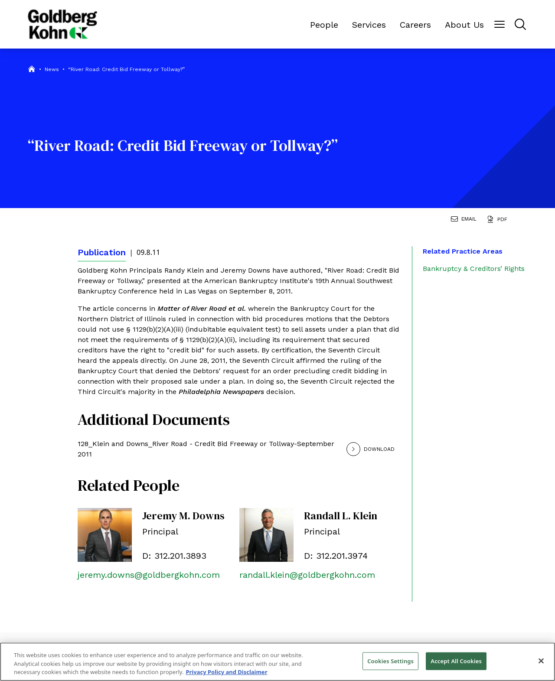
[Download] (383, 449)
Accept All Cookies (456, 661)
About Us (464, 25)
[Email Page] (465, 220)
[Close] (541, 660)
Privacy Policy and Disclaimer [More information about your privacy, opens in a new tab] (226, 672)
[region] (277, 661)
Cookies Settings (390, 661)
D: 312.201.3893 (174, 556)
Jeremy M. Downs (183, 515)
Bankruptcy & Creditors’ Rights (474, 268)
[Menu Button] (499, 24)
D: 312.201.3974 (336, 556)
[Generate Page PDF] (499, 220)
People (324, 25)
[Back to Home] (62, 24)
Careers (415, 25)
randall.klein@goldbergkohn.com (307, 575)
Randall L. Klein (340, 515)
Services (369, 25)
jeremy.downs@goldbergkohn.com (149, 575)
